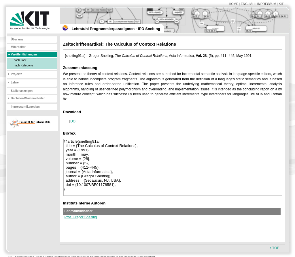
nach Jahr (20, 60)
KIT (281, 3)
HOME (233, 3)
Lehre (15, 82)
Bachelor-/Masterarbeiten (28, 98)
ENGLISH (248, 3)
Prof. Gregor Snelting (81, 217)
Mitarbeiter (18, 47)
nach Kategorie (23, 65)
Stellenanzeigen (22, 90)
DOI (73, 121)
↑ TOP (274, 248)
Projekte (16, 74)
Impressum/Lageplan (25, 106)
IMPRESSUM (266, 3)
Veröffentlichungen (24, 54)
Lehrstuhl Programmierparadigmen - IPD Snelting (116, 29)
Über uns (17, 39)
